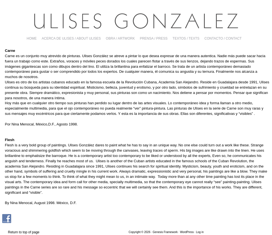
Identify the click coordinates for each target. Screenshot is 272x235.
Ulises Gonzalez (136, 20)
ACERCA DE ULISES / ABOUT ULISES (71, 38)
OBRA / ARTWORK (120, 38)
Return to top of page (24, 232)
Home (32, 38)
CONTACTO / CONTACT (223, 38)
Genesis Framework (165, 232)
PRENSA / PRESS (153, 38)
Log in (200, 232)
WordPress (187, 232)
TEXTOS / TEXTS (186, 38)
